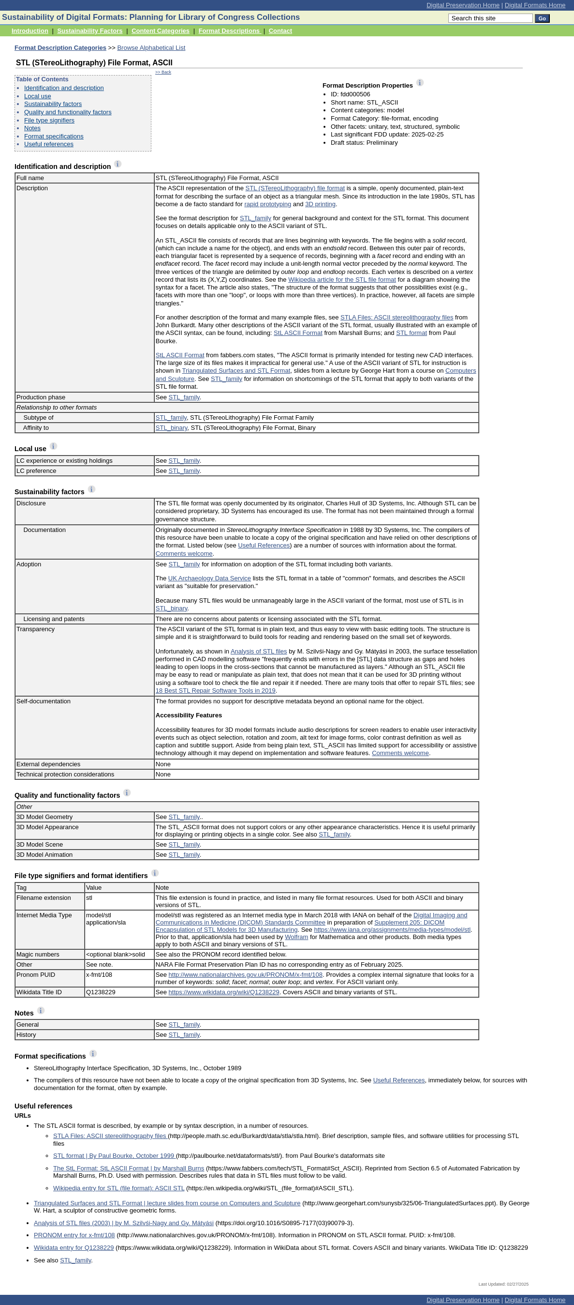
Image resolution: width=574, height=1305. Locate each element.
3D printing (320, 204)
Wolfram (296, 937)
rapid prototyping (267, 204)
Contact (280, 30)
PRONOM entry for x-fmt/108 (74, 1235)
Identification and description (64, 87)
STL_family (255, 218)
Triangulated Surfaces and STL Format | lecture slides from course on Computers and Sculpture (167, 1203)
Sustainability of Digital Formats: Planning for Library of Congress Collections (151, 17)
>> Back (163, 72)
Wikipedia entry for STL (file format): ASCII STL (118, 1188)
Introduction (30, 30)
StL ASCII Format (298, 332)
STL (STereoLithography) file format (295, 188)
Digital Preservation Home (463, 5)
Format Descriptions (230, 30)
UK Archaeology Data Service (209, 578)
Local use (37, 96)
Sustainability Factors (89, 30)
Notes (32, 128)
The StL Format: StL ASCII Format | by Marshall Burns (128, 1168)
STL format (411, 332)
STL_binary (172, 427)
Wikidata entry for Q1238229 (74, 1247)
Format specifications (54, 136)
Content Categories (161, 30)
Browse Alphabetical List (151, 47)
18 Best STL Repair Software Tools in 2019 (216, 690)
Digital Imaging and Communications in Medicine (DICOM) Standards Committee (312, 918)
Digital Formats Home (535, 5)
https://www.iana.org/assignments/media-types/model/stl (392, 929)
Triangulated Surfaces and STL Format (236, 370)
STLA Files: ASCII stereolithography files (396, 317)
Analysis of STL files (259, 651)
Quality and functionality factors (68, 112)
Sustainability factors (53, 103)
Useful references (49, 144)
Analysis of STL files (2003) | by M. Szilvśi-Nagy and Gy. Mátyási (124, 1223)
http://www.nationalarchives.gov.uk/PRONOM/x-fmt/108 (246, 974)
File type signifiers (49, 120)
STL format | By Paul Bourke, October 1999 (114, 1155)
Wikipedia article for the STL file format (342, 279)
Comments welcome (184, 553)
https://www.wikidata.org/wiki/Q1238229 (224, 992)
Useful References (264, 545)
